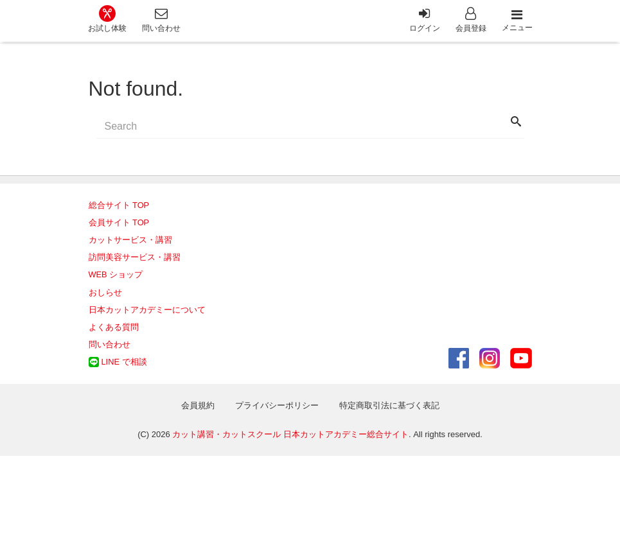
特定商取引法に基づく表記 (389, 405)
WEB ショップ (116, 274)
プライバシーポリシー (277, 405)
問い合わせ (109, 344)
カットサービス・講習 (130, 240)
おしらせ (105, 292)
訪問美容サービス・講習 (135, 257)
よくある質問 (114, 327)
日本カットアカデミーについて (147, 310)
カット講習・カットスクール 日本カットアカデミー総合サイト (290, 434)
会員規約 (198, 405)
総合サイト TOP (119, 205)
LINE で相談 (124, 362)
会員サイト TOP (119, 222)
